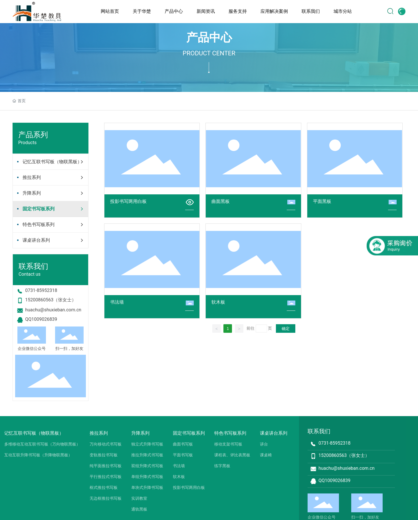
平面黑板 (322, 201)
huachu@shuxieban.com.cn (53, 310)
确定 (286, 328)
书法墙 (117, 302)
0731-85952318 (41, 290)
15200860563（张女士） (50, 300)
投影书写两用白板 (128, 201)
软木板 (218, 302)
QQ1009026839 (41, 319)
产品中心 (209, 37)
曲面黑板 (220, 201)
